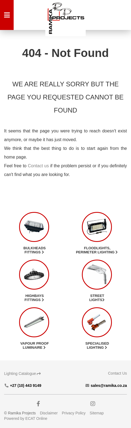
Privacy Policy (73, 413)
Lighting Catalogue (22, 373)
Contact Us (117, 373)
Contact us (38, 165)
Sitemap (97, 413)
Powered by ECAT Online (25, 418)
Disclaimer (49, 413)
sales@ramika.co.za (106, 385)
